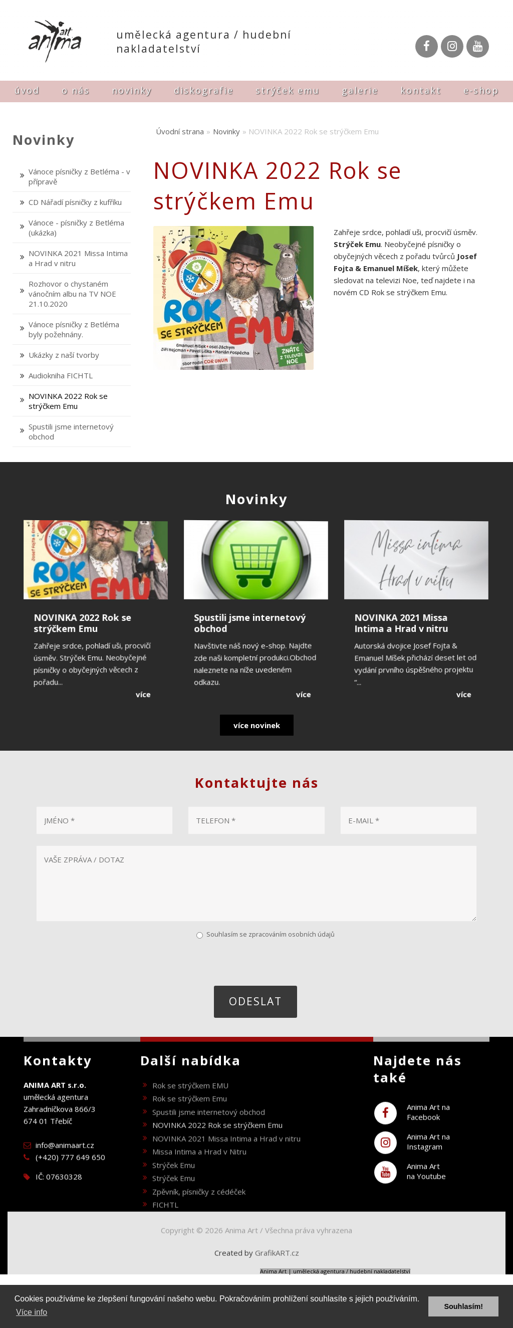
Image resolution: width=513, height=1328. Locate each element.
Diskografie (203, 90)
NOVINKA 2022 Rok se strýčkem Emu (68, 401)
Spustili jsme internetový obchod (208, 1132)
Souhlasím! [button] (463, 1306)
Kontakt (420, 90)
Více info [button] (31, 1312)
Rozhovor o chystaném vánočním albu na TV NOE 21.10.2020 (72, 294)
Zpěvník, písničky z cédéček (198, 1212)
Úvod (27, 90)
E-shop (481, 90)
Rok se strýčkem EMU (190, 1105)
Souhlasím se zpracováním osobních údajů (270, 934)
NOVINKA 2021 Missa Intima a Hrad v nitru (226, 1159)
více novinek (256, 725)
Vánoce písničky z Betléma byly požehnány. (74, 329)
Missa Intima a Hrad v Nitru (199, 1172)
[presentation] (112, 961)
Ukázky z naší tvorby (64, 355)
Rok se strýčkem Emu (189, 1119)
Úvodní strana (180, 131)
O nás (76, 90)
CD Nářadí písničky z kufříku (75, 202)
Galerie (360, 90)
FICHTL (165, 1225)
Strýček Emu (287, 90)
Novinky (132, 90)
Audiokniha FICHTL (61, 375)
